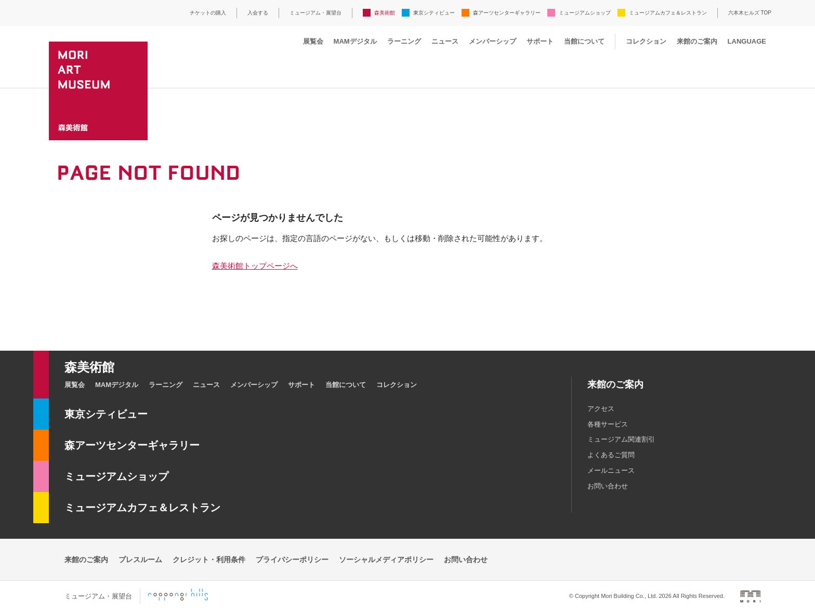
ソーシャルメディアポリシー (386, 559)
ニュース (444, 41)
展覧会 (313, 41)
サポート (540, 41)
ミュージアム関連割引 (621, 439)
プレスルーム (140, 559)
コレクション (646, 41)
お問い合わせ (607, 486)
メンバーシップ (492, 41)
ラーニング (404, 41)
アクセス (600, 409)
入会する (257, 13)
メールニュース (611, 470)
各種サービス (607, 424)
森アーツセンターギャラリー (507, 13)
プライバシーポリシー (292, 559)
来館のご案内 (697, 41)
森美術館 (384, 13)
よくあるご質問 (611, 455)
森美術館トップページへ (255, 265)
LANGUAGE (747, 41)
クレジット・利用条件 (209, 559)
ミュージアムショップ (585, 13)
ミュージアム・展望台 (315, 13)
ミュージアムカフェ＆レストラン (668, 13)
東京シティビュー (434, 13)
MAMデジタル (355, 41)
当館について (584, 41)
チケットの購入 (208, 13)
